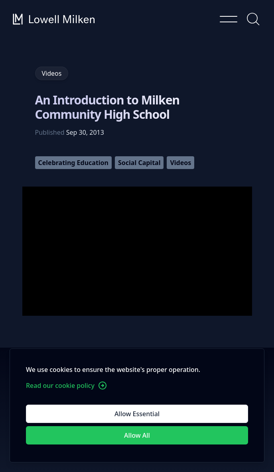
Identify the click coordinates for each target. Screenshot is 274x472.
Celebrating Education (73, 162)
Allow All (137, 435)
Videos (180, 162)
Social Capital (139, 162)
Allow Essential (137, 413)
